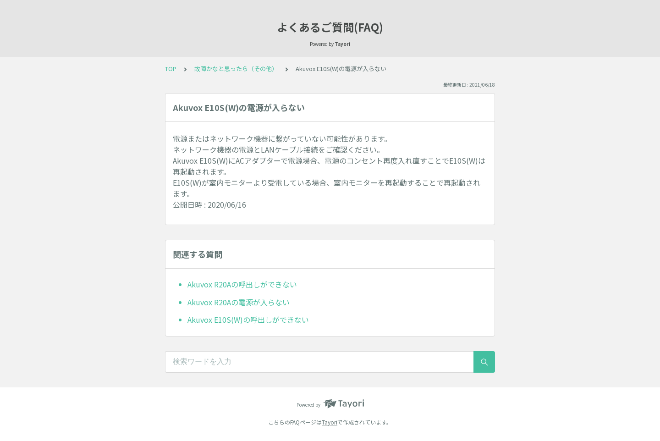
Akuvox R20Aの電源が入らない (238, 302)
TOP (170, 68)
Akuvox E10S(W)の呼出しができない (248, 319)
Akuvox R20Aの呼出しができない (242, 284)
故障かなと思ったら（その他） (236, 68)
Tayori (329, 422)
